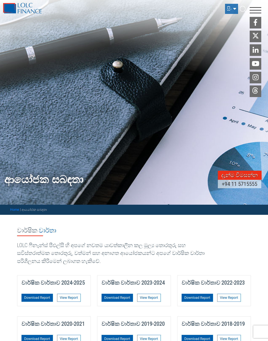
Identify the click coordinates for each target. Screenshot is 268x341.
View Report (69, 298)
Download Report (37, 298)
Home (14, 210)
